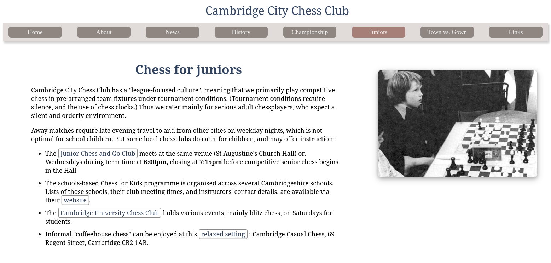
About (104, 31)
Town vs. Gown (447, 31)
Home (35, 31)
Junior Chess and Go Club (97, 153)
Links (516, 31)
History (241, 31)
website (75, 200)
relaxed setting (223, 234)
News (173, 31)
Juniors (379, 31)
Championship (310, 31)
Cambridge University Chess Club (109, 212)
